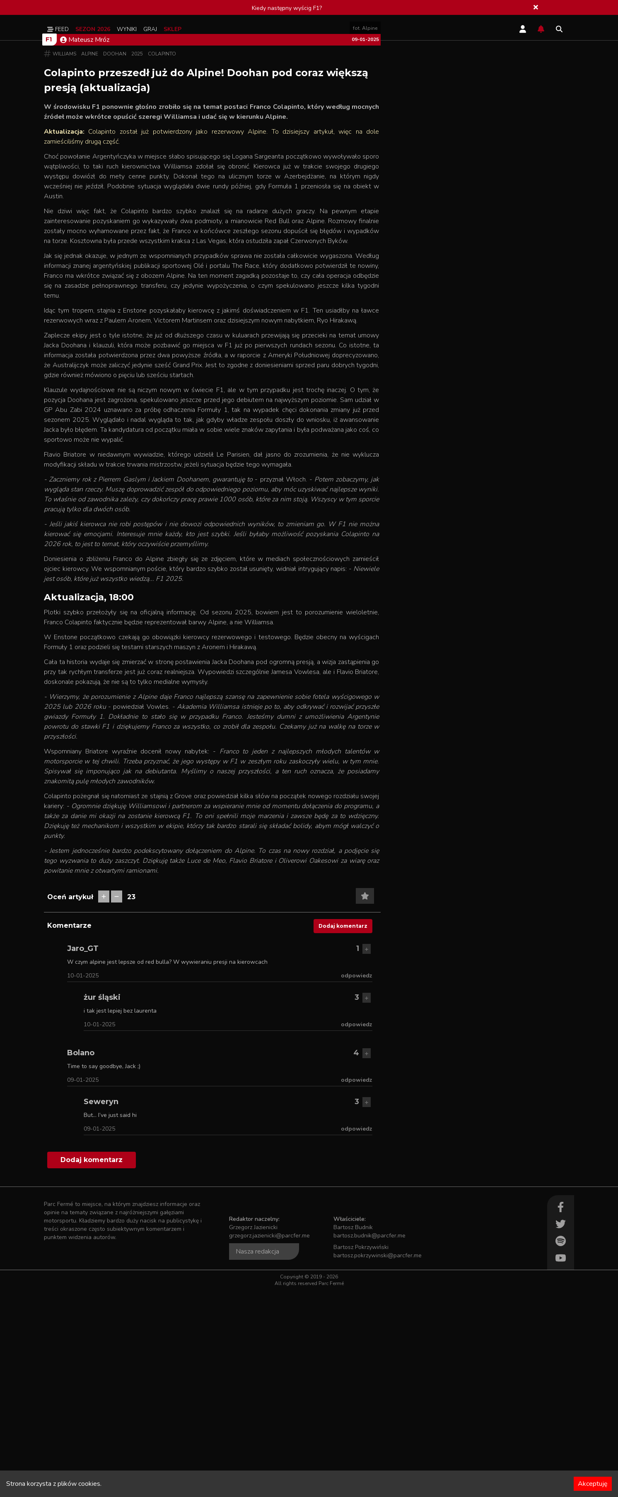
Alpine (89, 261)
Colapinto (162, 261)
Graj (150, 29)
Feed (58, 29)
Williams (64, 261)
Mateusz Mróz (84, 246)
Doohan (114, 261)
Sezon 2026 (92, 29)
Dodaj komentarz (343, 1133)
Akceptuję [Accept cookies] (593, 1483)
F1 (49, 246)
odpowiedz (356, 1183)
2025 (137, 261)
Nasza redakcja (257, 1458)
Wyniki (127, 29)
